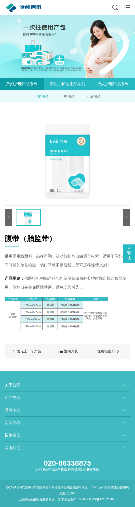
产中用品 (67, 96)
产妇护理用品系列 (22, 84)
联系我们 (12, 448)
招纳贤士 (12, 435)
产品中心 (12, 397)
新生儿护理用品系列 (68, 84)
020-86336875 (67, 463)
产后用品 (94, 96)
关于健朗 (12, 385)
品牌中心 (12, 410)
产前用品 (41, 96)
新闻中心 (12, 423)
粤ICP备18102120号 (102, 499)
